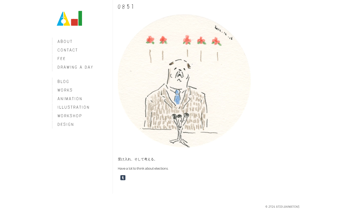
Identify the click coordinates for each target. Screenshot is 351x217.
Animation (70, 98)
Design (66, 124)
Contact (68, 50)
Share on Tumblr (122, 177)
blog (63, 81)
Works (65, 90)
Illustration (74, 107)
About (65, 41)
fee (62, 58)
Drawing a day (76, 67)
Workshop (70, 115)
